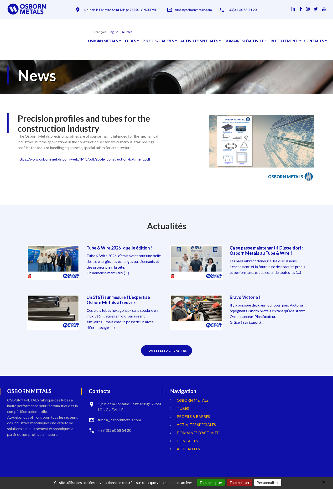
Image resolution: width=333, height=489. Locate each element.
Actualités (188, 449)
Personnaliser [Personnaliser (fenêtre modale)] (268, 482)
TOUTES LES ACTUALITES (166, 350)
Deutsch (126, 32)
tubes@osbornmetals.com (193, 9)
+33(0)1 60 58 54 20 (242, 9)
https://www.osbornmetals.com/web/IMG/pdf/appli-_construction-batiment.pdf (84, 159)
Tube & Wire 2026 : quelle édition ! (119, 247)
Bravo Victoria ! (245, 297)
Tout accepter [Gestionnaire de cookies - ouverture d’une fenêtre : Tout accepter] (210, 482)
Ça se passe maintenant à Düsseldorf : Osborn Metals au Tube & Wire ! (266, 250)
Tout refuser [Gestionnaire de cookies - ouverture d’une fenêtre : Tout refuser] (239, 482)
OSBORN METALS (103, 41)
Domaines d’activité (244, 41)
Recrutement (284, 41)
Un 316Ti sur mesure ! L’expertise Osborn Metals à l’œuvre (118, 300)
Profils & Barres (158, 41)
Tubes (130, 41)
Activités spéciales (199, 41)
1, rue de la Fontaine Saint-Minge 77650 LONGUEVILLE (121, 9)
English (113, 32)
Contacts (314, 41)
